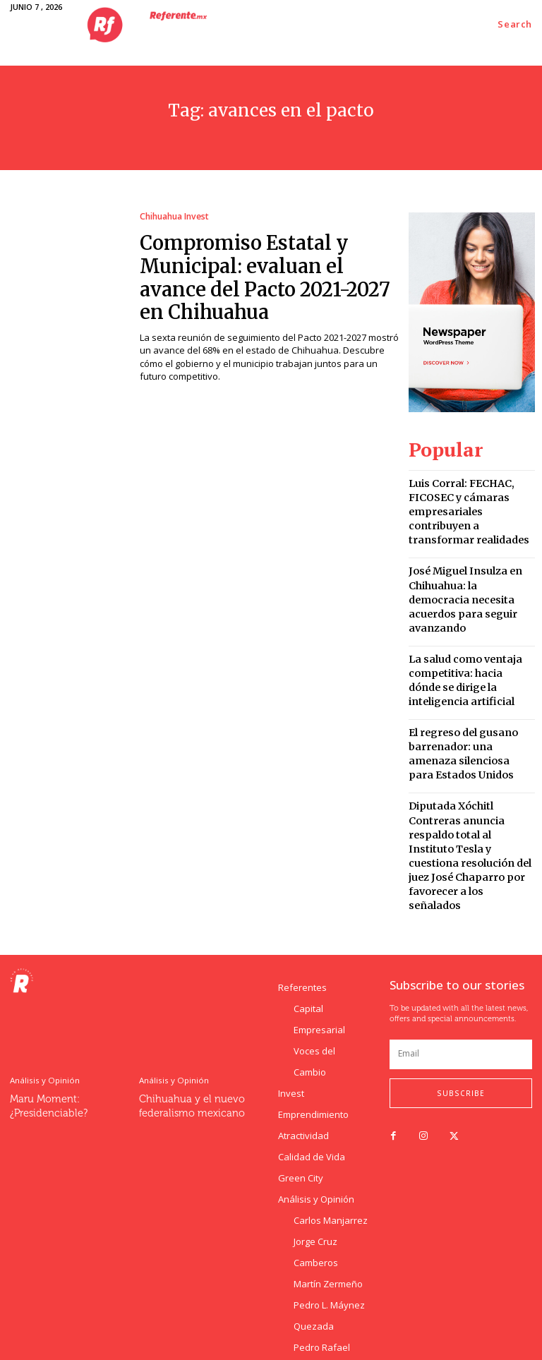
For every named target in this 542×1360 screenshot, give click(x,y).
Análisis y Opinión (43, 969)
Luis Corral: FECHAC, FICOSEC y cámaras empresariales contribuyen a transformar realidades (469, 496)
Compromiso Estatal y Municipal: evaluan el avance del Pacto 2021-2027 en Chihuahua (262, 271)
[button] (515, 24)
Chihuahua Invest (173, 216)
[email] (461, 943)
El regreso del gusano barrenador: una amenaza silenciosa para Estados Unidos (466, 689)
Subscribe (461, 982)
